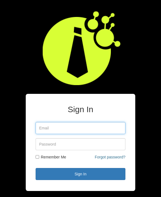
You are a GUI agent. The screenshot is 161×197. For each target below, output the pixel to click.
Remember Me (51, 157)
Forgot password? (110, 157)
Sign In (80, 174)
